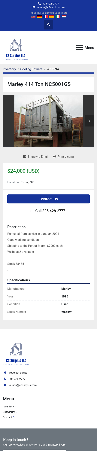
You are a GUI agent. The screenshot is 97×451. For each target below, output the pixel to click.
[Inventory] (9, 69)
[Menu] (79, 47)
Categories (9, 411)
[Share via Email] (36, 156)
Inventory (8, 406)
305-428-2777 (50, 3)
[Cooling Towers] (31, 69)
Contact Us (48, 199)
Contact (7, 417)
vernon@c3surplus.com (51, 7)
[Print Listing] (63, 156)
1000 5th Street (18, 372)
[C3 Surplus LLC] (16, 351)
